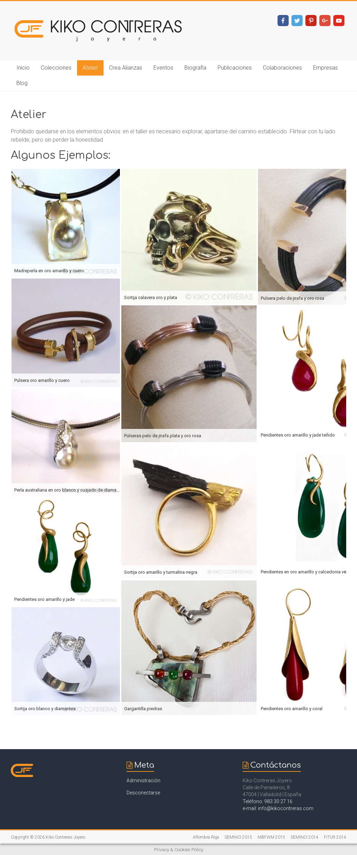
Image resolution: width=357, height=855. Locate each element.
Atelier (90, 67)
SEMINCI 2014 (304, 837)
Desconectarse (143, 792)
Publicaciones (235, 67)
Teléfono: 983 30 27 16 (268, 801)
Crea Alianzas (125, 67)
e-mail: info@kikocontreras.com (278, 808)
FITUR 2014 (335, 837)
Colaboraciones (282, 67)
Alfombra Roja (206, 837)
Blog (22, 83)
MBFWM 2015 (271, 837)
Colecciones (56, 67)
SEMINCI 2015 (238, 837)
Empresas (325, 67)
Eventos (163, 67)
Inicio (23, 67)
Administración (143, 780)
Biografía (195, 67)
